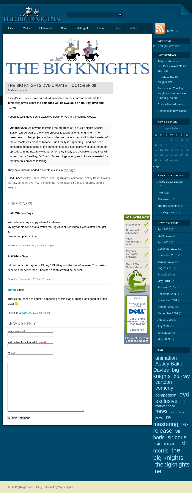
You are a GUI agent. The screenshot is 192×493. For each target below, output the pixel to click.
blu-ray (12, 182)
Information (45, 28)
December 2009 (167, 293)
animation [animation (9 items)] (166, 358)
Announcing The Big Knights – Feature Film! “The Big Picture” (171, 93)
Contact (133, 28)
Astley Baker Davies (35, 178)
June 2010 (164, 274)
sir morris (88, 182)
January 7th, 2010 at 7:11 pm (34, 279)
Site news (163, 199)
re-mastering (47, 182)
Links (116, 28)
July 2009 (163, 326)
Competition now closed (172, 110)
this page (69, 170)
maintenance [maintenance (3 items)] (165, 406)
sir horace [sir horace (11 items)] (166, 443)
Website (12, 353)
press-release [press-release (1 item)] (178, 412)
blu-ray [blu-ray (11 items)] (182, 376)
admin (25, 90)
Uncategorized (166, 212)
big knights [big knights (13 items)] (166, 373)
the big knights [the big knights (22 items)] (168, 454)
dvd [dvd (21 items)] (184, 394)
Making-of (82, 28)
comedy (22, 182)
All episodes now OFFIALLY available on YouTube (171, 66)
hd (36, 182)
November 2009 (167, 300)
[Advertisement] (132, 146)
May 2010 (163, 281)
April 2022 (163, 229)
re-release (63, 182)
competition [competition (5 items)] (165, 395)
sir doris (76, 182)
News (64, 28)
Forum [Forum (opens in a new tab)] (100, 28)
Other (161, 192)
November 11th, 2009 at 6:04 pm (36, 245)
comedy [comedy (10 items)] (164, 388)
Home (10, 28)
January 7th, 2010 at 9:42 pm (34, 312)
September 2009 (167, 313)
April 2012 (163, 242)
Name (16, 331)
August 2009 (165, 319)
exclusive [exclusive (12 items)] (166, 401)
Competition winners (170, 104)
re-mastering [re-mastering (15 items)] (165, 420)
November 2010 (167, 255)
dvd (31, 182)
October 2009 (166, 306)
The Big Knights (60, 178)
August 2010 (165, 268)
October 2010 (166, 261)
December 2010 (167, 248)
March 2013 (164, 235)
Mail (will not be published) (27, 342)
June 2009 (164, 332)
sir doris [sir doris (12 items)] (177, 437)
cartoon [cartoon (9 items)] (163, 382)
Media (26, 28)
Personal (48, 487)
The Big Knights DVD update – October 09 (52, 85)
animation (77, 178)
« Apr (156, 166)
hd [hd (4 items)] (182, 402)
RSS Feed (173, 31)
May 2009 (163, 339)
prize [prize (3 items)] (159, 418)
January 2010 (166, 287)
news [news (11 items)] (161, 411)
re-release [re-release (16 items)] (170, 427)
